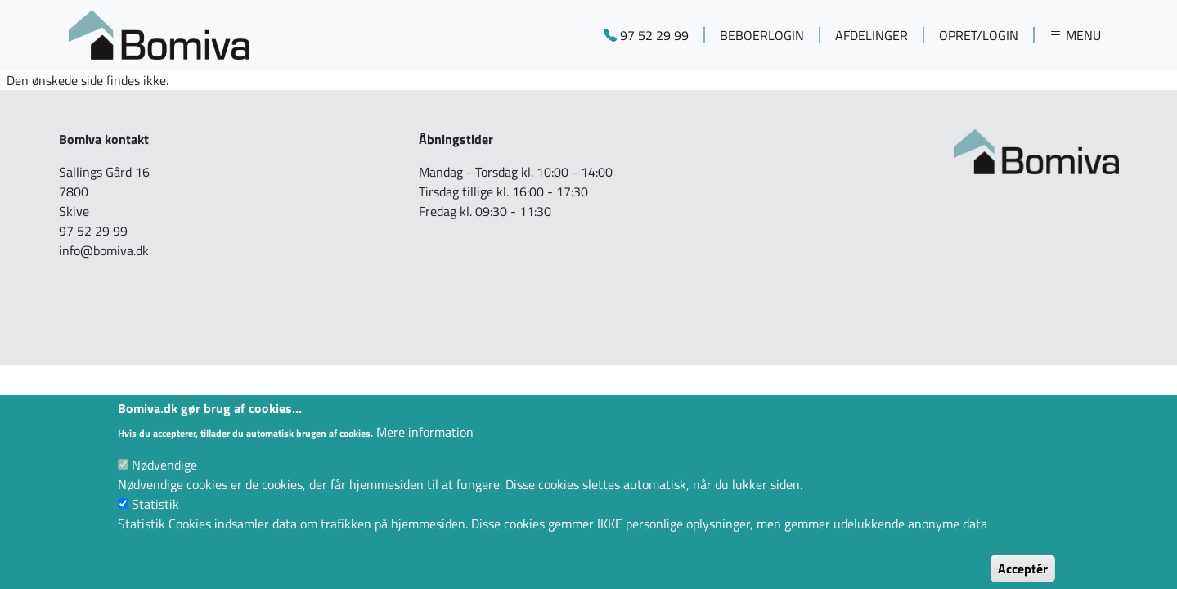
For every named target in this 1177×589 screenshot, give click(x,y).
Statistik (155, 515)
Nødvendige (164, 476)
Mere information (425, 443)
